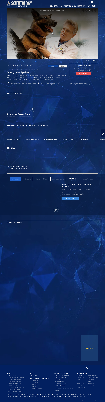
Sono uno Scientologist (14, 389)
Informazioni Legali (92, 400)
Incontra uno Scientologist (15, 383)
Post (63, 66)
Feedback (34, 386)
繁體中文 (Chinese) (72, 396)
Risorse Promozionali (37, 388)
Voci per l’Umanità (13, 385)
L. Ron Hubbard (80, 377)
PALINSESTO (67, 6)
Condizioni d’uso (56, 400)
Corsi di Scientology (92, 375)
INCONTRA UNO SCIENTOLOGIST (20, 65)
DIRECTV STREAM (60, 377)
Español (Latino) (46, 394)
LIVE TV (32, 373)
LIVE (61, 6)
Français (82, 396)
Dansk (17, 394)
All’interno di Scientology (15, 379)
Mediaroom (34, 384)
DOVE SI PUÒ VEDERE (61, 373)
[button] (103, 133)
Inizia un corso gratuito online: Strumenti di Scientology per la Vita (80, 83)
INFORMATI (84, 74)
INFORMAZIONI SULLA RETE (39, 378)
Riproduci (70, 198)
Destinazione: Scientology (15, 381)
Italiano (89, 394)
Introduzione (35, 380)
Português (40, 396)
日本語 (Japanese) (13, 396)
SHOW (74, 6)
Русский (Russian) (51, 396)
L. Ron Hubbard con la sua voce (16, 377)
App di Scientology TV (61, 385)
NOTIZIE (79, 6)
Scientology (80, 375)
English (10, 394)
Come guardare (35, 382)
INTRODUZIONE (54, 6)
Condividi (53, 66)
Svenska (61, 396)
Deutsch (23, 394)
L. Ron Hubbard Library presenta (16, 387)
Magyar (82, 394)
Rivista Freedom (81, 387)
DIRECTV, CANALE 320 (62, 375)
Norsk (32, 396)
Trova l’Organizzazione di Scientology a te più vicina (23, 83)
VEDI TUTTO (89, 348)
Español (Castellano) (60, 394)
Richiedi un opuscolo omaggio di (49, 83)
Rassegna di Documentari (15, 391)
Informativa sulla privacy (80, 400)
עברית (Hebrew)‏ (73, 394)
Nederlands (24, 396)
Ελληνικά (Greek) (34, 394)
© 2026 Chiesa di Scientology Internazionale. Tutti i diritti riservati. (21, 400)
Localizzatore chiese (93, 377)
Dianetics (79, 379)
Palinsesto (34, 375)
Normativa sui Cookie (67, 400)
